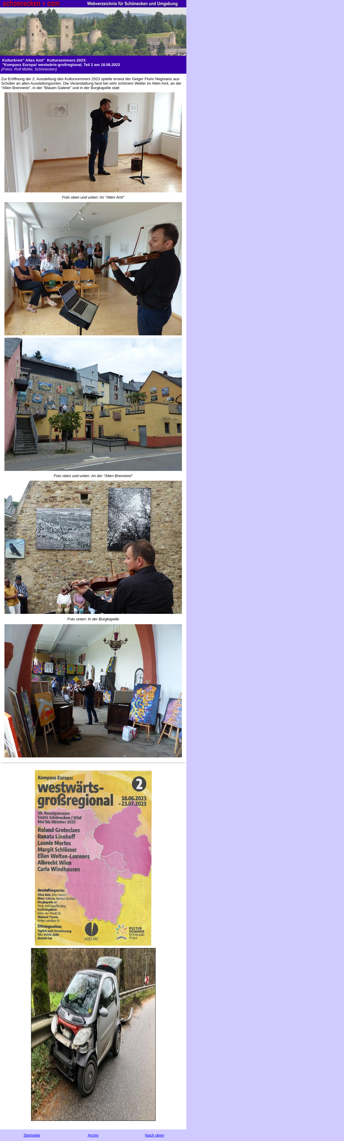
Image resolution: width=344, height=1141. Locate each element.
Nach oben (154, 1135)
